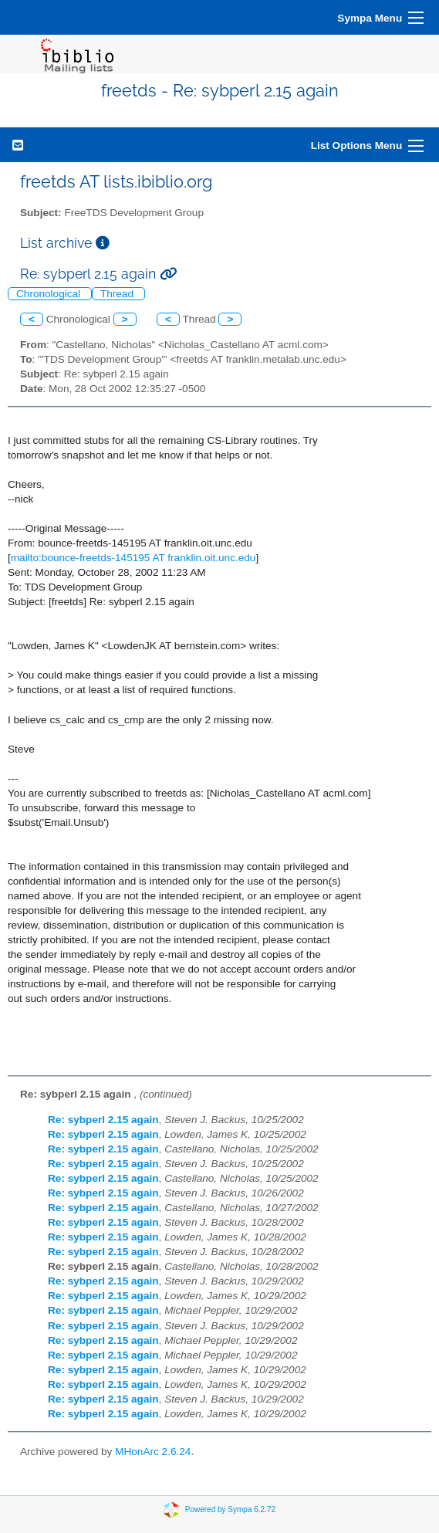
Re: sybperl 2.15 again (103, 1119)
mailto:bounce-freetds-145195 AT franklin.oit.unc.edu (133, 557)
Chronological (49, 293)
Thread (118, 293)
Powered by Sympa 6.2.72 (230, 1509)
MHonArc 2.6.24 (153, 1451)
